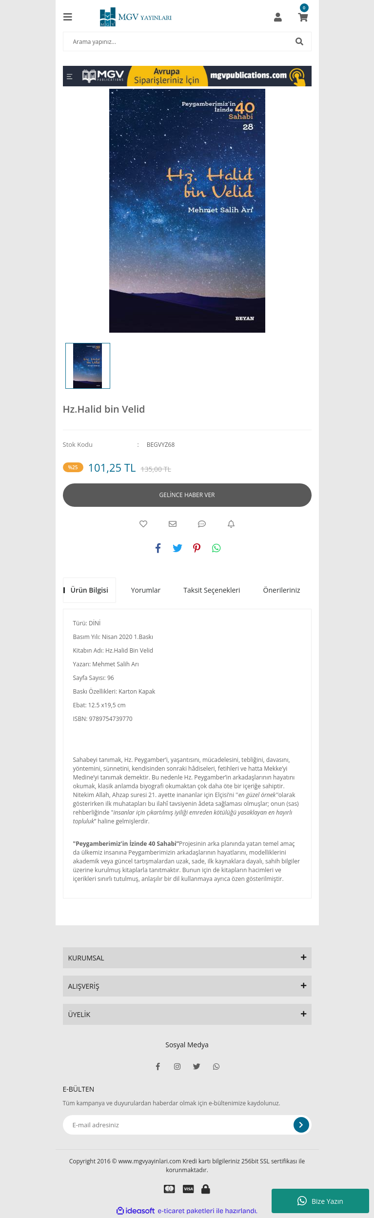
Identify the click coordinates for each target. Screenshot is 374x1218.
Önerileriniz (281, 590)
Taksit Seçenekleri (211, 590)
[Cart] (303, 17)
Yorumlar (146, 590)
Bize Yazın (320, 1201)
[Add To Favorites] (143, 524)
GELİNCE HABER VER (187, 495)
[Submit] (301, 1125)
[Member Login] (278, 17)
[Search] (187, 41)
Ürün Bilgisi (89, 590)
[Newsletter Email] (187, 1125)
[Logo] (135, 17)
